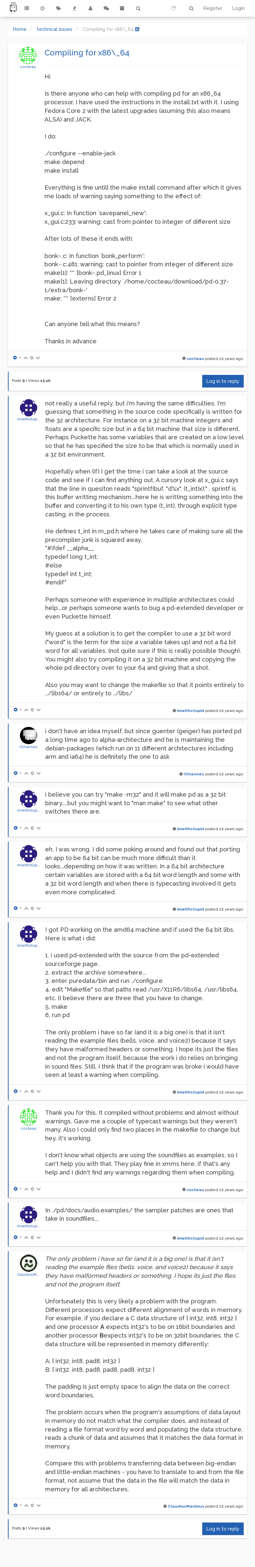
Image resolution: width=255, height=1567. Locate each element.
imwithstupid (29, 419)
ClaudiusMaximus (33, 1274)
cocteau (28, 66)
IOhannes (29, 746)
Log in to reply (223, 381)
